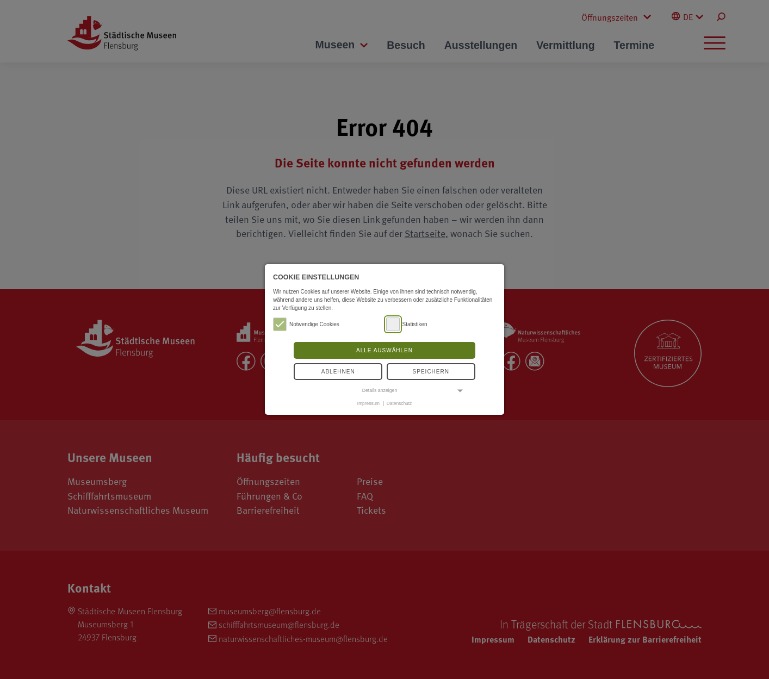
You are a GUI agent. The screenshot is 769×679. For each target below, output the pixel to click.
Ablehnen (338, 372)
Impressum (368, 403)
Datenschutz (399, 403)
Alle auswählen (384, 350)
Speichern (431, 372)
